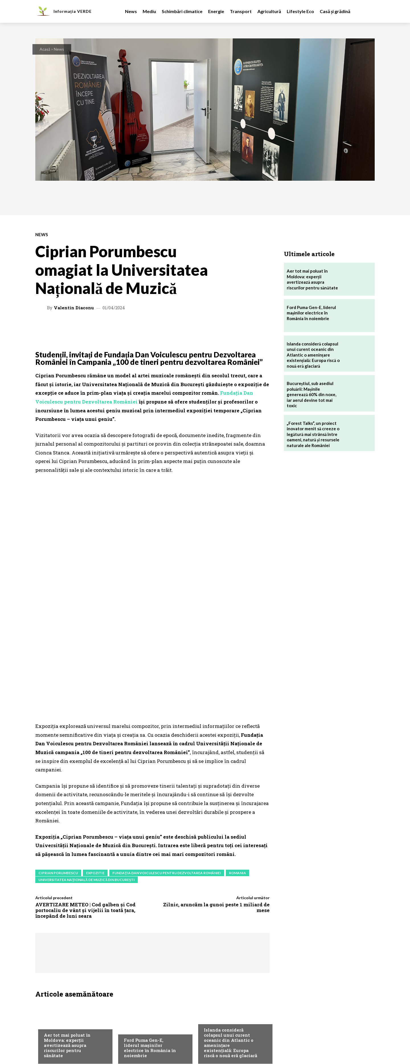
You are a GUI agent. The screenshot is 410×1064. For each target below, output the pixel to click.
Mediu (49, 921)
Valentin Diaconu (74, 308)
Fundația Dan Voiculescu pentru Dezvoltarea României (166, 770)
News (59, 49)
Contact (112, 1029)
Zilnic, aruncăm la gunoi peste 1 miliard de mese (216, 805)
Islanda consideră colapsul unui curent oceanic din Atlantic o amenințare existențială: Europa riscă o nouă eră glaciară (230, 940)
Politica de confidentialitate (196, 1029)
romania (237, 770)
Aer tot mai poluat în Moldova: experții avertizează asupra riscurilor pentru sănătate (67, 943)
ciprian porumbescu (58, 770)
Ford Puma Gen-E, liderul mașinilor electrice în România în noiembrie (150, 945)
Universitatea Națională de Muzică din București (86, 777)
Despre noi (48, 1029)
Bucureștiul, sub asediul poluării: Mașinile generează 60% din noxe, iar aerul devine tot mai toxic (312, 394)
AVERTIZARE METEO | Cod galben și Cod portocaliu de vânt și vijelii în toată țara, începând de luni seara (85, 808)
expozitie (95, 770)
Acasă (45, 49)
